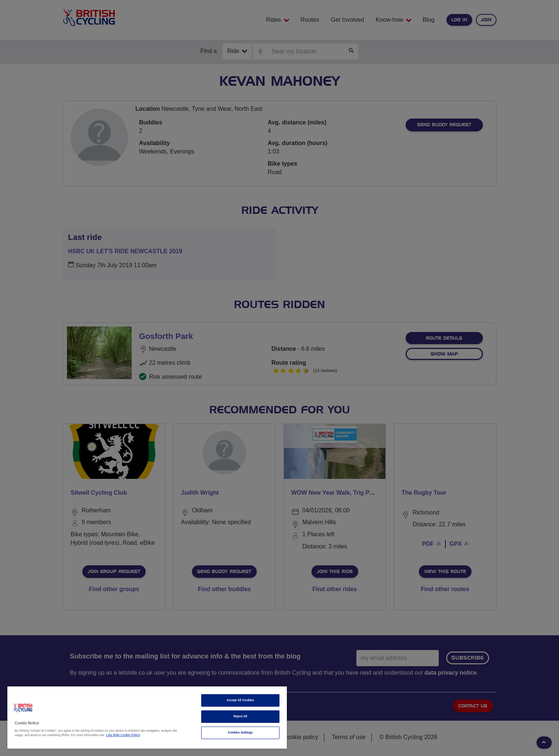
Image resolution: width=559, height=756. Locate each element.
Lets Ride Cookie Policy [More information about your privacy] (123, 735)
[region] (147, 717)
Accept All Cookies (240, 700)
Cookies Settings (240, 732)
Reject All (241, 716)
